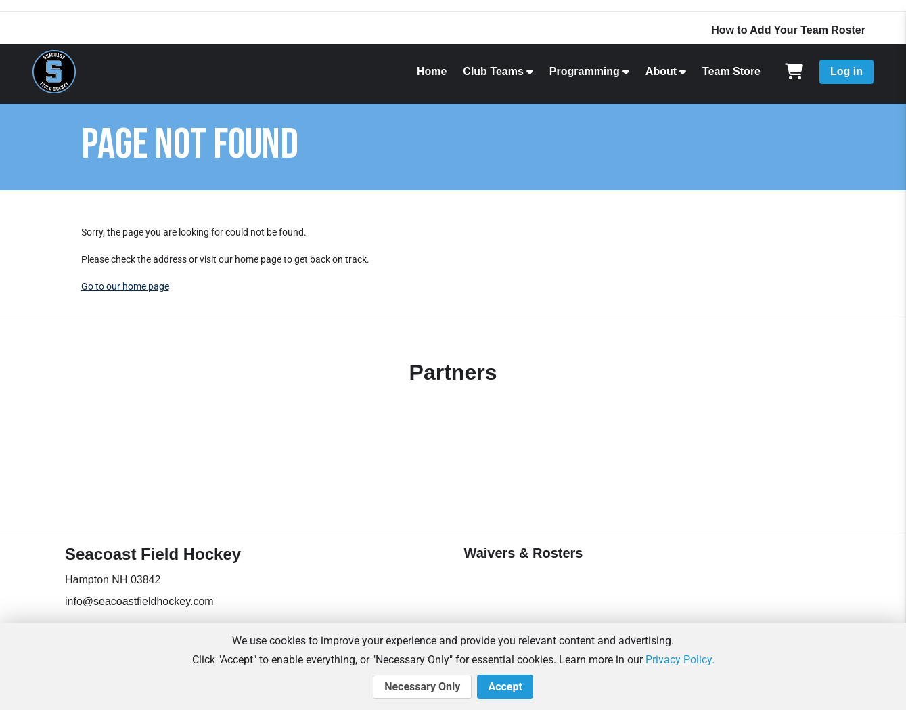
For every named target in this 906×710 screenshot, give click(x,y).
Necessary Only (422, 686)
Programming (584, 71)
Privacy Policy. (680, 659)
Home (432, 71)
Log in (846, 71)
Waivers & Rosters (523, 553)
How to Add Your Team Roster (788, 30)
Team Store (731, 71)
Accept (505, 687)
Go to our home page (125, 286)
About (661, 71)
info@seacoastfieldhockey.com (139, 601)
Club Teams (493, 71)
